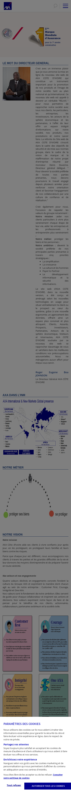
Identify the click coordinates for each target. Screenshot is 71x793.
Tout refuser (14, 785)
